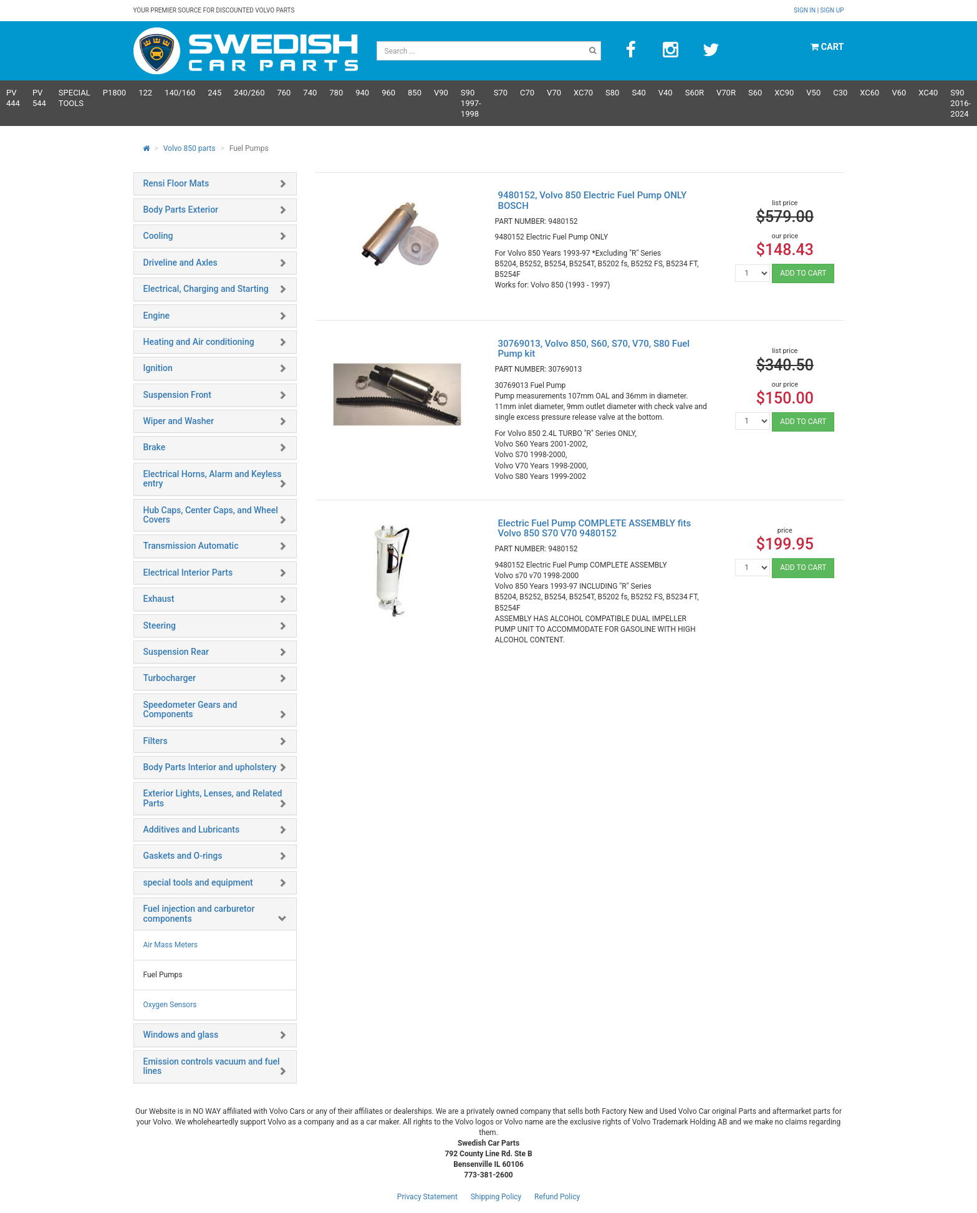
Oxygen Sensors (170, 1004)
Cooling (158, 236)
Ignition (158, 368)
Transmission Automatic (191, 546)
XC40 (928, 92)
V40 (665, 92)
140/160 (180, 92)
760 (284, 92)
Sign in (805, 10)
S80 (612, 92)
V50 (813, 92)
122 (145, 92)
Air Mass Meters (170, 944)
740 (310, 92)
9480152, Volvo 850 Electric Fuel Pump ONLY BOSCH (592, 200)
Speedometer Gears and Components (190, 709)
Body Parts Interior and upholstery (210, 767)
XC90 (784, 92)
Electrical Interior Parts (188, 573)
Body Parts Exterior (181, 210)
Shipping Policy (496, 1196)
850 (414, 92)
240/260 (249, 92)
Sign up (832, 10)
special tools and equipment (198, 882)
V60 (899, 92)
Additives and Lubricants (191, 829)
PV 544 (39, 98)
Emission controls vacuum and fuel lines (211, 1066)
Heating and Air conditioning (198, 342)
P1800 (114, 92)
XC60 (869, 92)
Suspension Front (177, 395)
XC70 (583, 92)
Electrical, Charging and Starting (206, 289)
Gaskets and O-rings (183, 856)
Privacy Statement (427, 1196)
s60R (694, 92)
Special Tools (74, 98)
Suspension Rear (176, 652)
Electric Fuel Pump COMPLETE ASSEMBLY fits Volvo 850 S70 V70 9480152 (594, 528)
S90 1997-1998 (471, 103)
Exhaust (159, 599)
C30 (840, 92)
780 (336, 92)
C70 (527, 92)
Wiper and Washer (178, 421)
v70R (726, 92)
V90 (441, 92)
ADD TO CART (803, 273)
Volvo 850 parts (189, 148)
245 (214, 92)
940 (362, 92)
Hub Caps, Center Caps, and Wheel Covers (210, 514)
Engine (156, 316)
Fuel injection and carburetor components (199, 913)
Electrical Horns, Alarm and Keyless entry (212, 478)
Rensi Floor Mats (176, 183)
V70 (554, 92)
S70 (501, 92)
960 (388, 92)
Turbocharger (169, 678)
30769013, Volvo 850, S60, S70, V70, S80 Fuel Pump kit (594, 349)
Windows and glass (181, 1035)
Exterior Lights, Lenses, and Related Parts (212, 798)
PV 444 (13, 98)
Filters (155, 741)
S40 (638, 92)
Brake (154, 447)
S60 (755, 92)
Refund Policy (557, 1196)
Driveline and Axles (180, 263)
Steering (159, 626)
